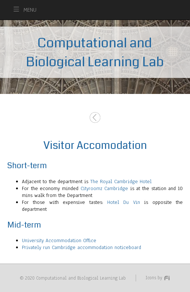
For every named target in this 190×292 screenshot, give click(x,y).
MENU (29, 10)
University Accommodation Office (59, 240)
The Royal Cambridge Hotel (121, 181)
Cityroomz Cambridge (104, 188)
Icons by (158, 278)
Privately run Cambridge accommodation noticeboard (81, 247)
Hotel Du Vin (123, 202)
